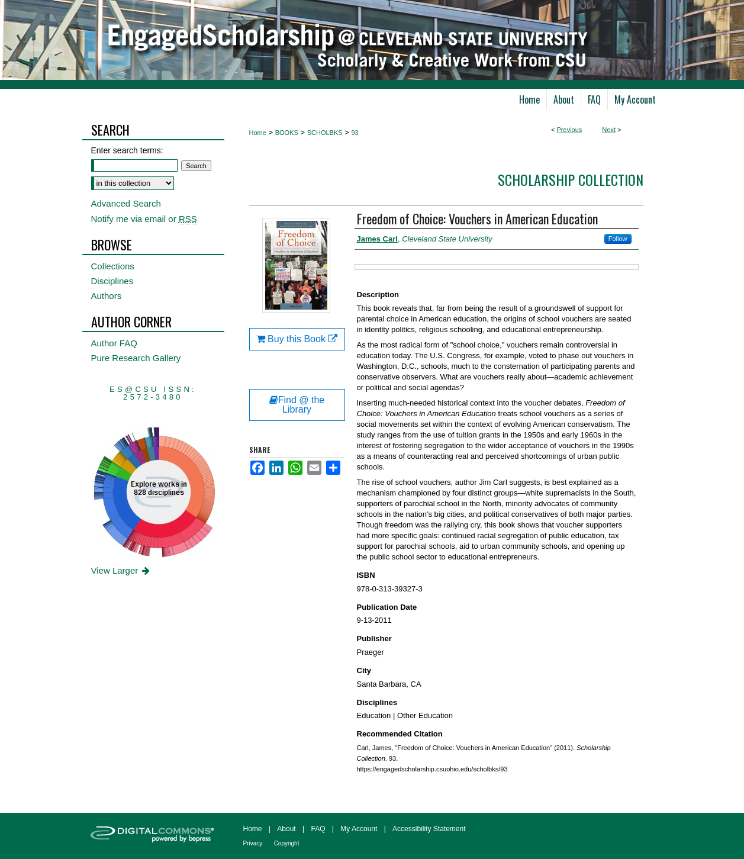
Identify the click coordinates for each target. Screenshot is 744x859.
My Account (358, 829)
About (286, 829)
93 (354, 132)
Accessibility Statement (428, 829)
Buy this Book (297, 339)
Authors (106, 296)
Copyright (286, 843)
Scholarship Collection (570, 179)
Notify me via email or (144, 219)
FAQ (318, 829)
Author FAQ (114, 343)
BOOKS (286, 132)
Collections (112, 266)
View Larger (121, 570)
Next (609, 129)
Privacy (253, 843)
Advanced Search (126, 203)
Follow (617, 238)
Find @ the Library (297, 404)
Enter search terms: (127, 150)
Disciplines (112, 281)
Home (257, 132)
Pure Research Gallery (136, 358)
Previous (569, 129)
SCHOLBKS (325, 132)
